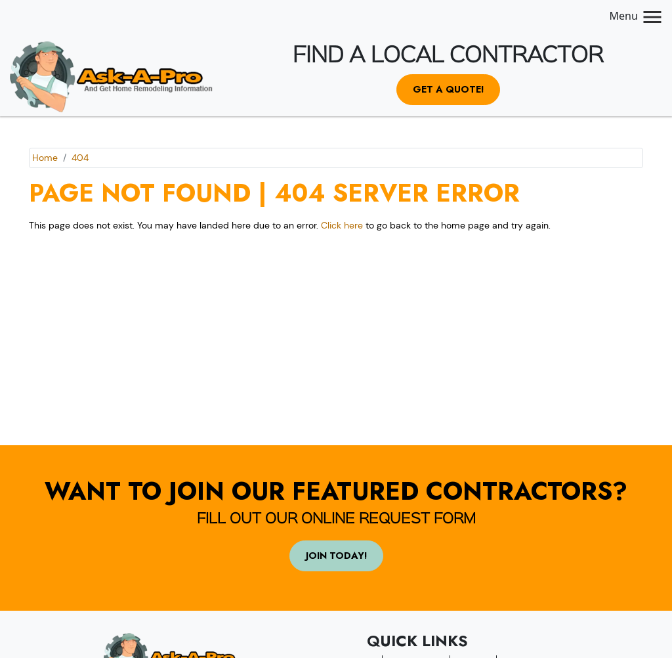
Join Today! (336, 555)
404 (80, 158)
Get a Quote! (448, 89)
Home (45, 158)
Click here (342, 225)
